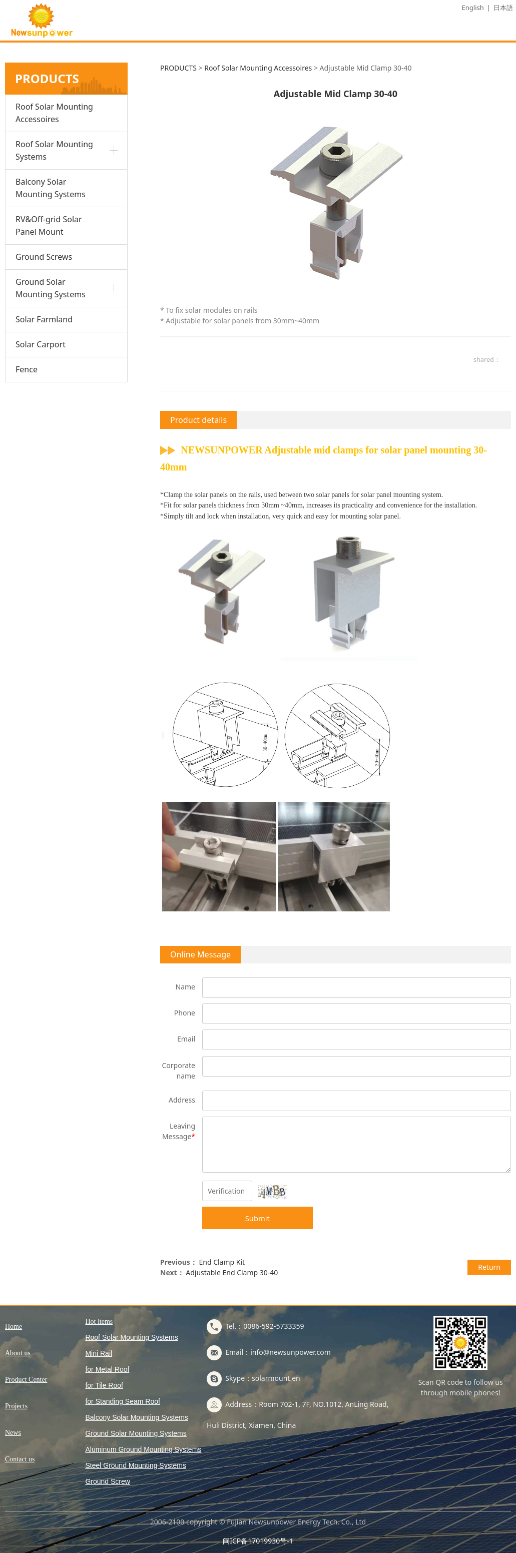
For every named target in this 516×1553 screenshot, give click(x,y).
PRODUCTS (178, 68)
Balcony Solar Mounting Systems (51, 188)
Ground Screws (44, 256)
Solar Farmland (44, 319)
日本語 (503, 7)
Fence (27, 369)
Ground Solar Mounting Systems (51, 288)
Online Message (200, 954)
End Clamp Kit (222, 1262)
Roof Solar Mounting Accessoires (54, 113)
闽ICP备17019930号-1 (258, 1540)
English (473, 7)
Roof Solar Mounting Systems (54, 150)
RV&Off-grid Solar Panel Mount (49, 225)
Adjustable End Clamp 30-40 (232, 1272)
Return (489, 1267)
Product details (198, 419)
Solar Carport (41, 344)
